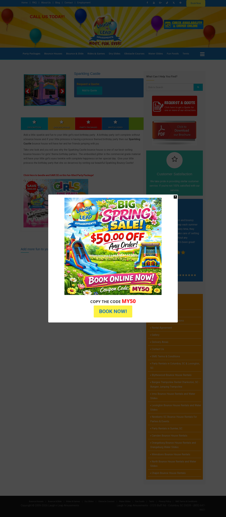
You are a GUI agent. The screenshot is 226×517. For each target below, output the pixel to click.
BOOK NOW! (113, 311)
